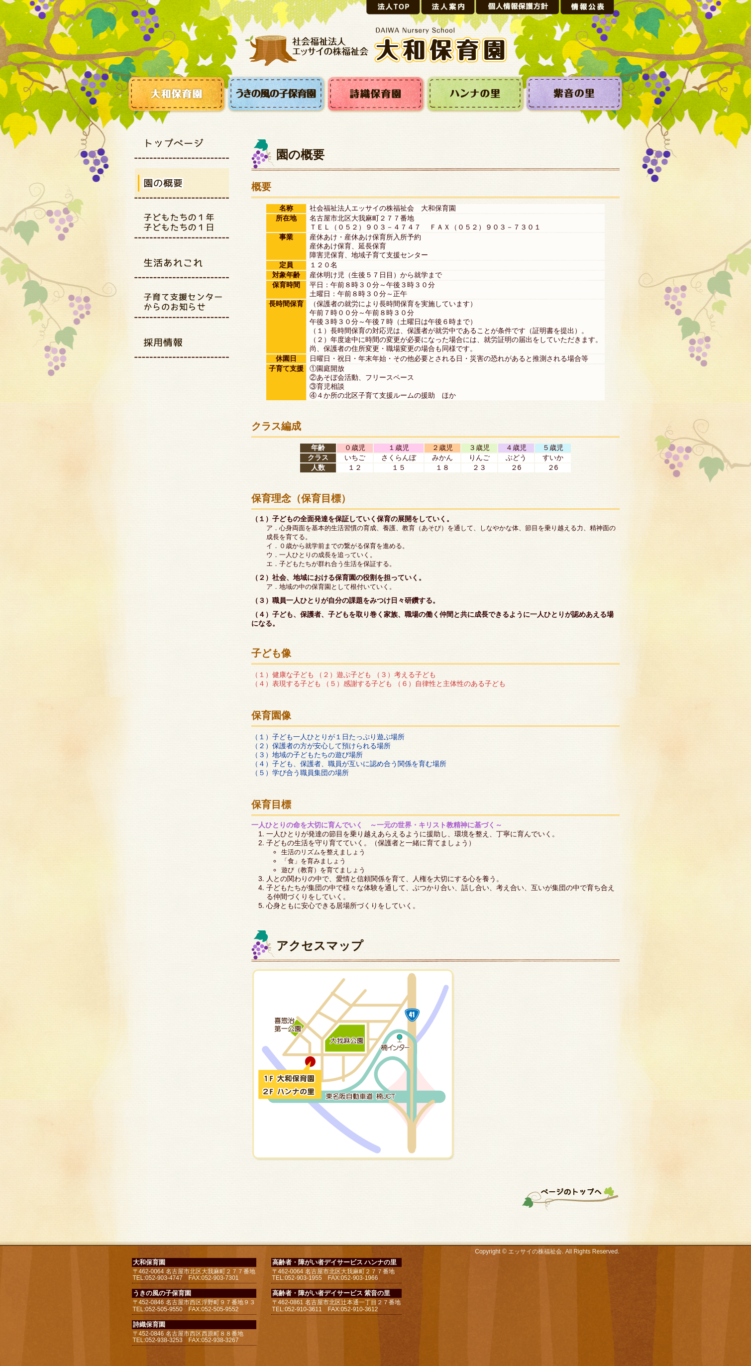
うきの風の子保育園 (276, 94)
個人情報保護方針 (517, 7)
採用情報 (181, 343)
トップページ (181, 144)
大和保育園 (176, 94)
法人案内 (448, 7)
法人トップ (393, 7)
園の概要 (181, 184)
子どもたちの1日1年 (181, 224)
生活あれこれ (181, 264)
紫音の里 (575, 94)
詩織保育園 (376, 94)
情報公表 (587, 7)
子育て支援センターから (181, 304)
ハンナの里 (475, 94)
